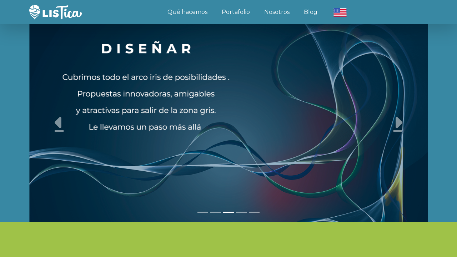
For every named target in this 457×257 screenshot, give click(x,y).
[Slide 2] (215, 212)
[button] (59, 122)
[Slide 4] (241, 212)
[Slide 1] (202, 212)
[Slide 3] (228, 212)
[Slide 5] (254, 212)
